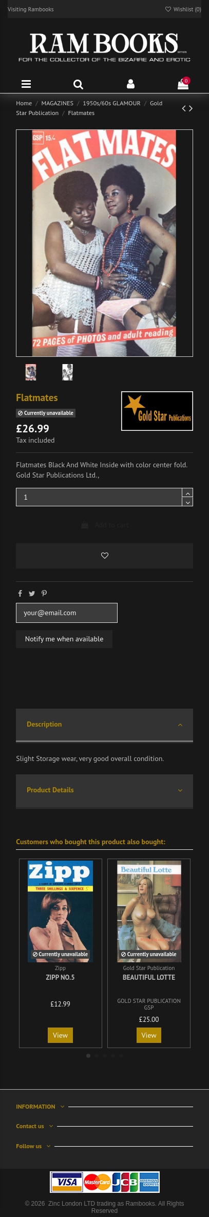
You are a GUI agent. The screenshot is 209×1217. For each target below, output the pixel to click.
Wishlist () (182, 9)
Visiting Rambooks (31, 9)
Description (104, 724)
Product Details (104, 790)
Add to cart (104, 524)
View (60, 1035)
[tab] (104, 726)
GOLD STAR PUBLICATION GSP (149, 1004)
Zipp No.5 (60, 977)
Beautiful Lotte (149, 977)
